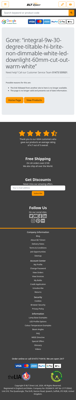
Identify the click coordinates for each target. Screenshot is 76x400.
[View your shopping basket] (70, 4)
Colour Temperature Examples (38, 325)
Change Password (38, 268)
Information (38, 313)
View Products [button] (34, 100)
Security (38, 297)
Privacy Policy (38, 308)
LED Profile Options (37, 321)
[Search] (71, 13)
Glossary (38, 345)
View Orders (38, 272)
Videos (38, 349)
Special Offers (38, 341)
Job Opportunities (38, 251)
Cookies (38, 301)
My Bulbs (38, 280)
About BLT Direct (38, 240)
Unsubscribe (38, 288)
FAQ (38, 333)
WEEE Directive (38, 337)
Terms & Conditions (38, 247)
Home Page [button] (14, 100)
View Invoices (38, 276)
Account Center (38, 260)
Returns (38, 292)
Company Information (38, 232)
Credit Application (38, 284)
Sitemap (38, 255)
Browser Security (38, 304)
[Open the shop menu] (5, 4)
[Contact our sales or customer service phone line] (62, 4)
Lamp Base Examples (38, 317)
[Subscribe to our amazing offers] (38, 187)
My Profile (38, 264)
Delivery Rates (38, 244)
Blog (38, 236)
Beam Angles (38, 329)
